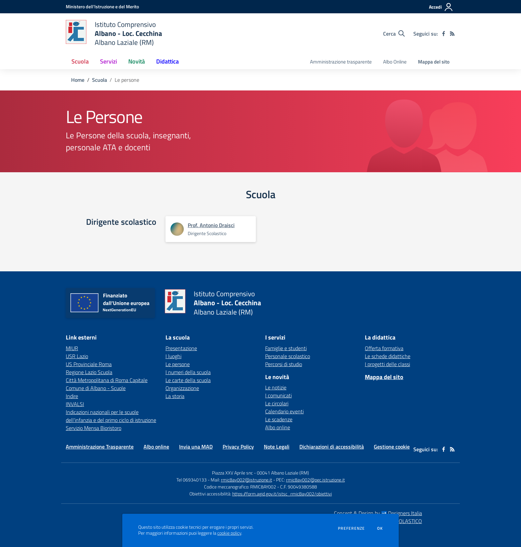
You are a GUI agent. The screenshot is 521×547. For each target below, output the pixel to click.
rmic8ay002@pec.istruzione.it (315, 479)
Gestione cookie (392, 447)
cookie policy (229, 533)
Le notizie (275, 387)
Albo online (277, 427)
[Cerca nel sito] (394, 33)
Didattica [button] (167, 61)
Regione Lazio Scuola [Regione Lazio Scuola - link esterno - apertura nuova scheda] (89, 372)
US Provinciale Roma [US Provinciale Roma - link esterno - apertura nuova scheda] (89, 364)
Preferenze (351, 528)
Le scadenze (278, 419)
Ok (380, 528)
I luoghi (173, 356)
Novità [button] (136, 61)
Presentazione (181, 348)
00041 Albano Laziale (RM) (283, 472)
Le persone (177, 364)
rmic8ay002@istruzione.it (246, 479)
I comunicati (278, 395)
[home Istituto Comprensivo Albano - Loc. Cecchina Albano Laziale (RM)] (114, 33)
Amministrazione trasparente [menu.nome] (341, 62)
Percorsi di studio (283, 364)
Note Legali (276, 447)
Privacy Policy (238, 447)
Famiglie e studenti (286, 348)
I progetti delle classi (387, 364)
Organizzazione (182, 388)
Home (77, 80)
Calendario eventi (284, 411)
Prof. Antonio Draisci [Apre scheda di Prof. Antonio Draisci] (211, 225)
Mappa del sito (434, 62)
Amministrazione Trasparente (100, 447)
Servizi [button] (108, 61)
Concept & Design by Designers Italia (378, 513)
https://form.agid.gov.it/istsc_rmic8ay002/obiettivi (282, 493)
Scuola (99, 80)
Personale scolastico (287, 356)
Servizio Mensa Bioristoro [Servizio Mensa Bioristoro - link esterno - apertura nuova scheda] (93, 428)
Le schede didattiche (387, 356)
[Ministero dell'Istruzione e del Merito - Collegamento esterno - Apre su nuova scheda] (102, 6)
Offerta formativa (384, 348)
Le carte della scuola (188, 380)
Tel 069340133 (191, 479)
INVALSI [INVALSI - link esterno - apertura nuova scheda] (75, 404)
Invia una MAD (196, 447)
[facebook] (444, 34)
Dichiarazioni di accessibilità (331, 447)
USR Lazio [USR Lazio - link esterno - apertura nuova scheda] (77, 356)
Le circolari (276, 403)
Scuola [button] (80, 61)
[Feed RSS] (452, 34)
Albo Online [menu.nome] (395, 62)
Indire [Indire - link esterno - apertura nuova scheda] (72, 396)
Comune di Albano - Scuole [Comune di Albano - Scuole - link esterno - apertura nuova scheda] (96, 388)
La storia (174, 396)
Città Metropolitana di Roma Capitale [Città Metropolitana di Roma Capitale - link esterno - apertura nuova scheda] (107, 380)
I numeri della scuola (188, 372)
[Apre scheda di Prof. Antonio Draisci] (177, 229)
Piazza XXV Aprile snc (232, 472)
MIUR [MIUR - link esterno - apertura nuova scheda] (72, 348)
